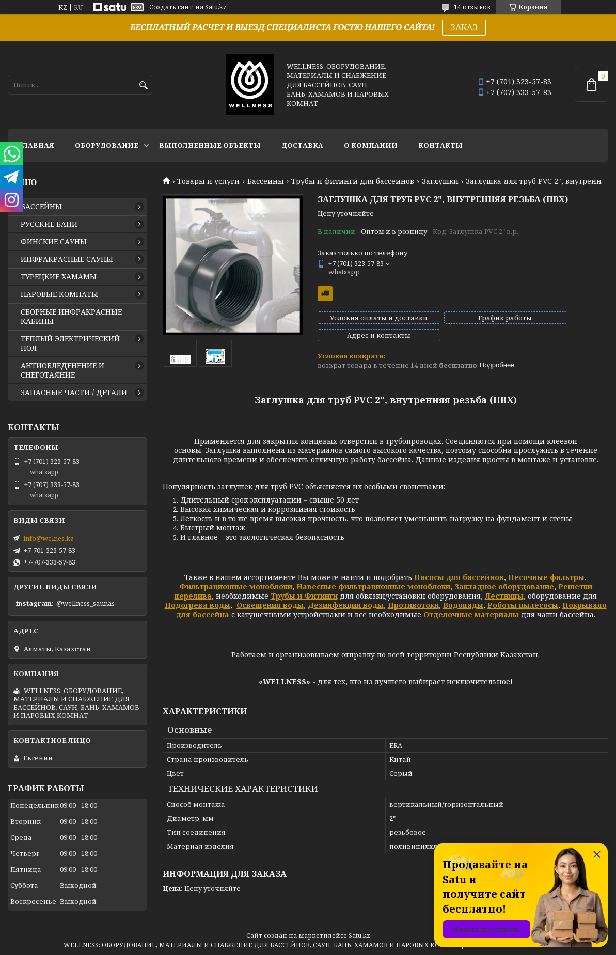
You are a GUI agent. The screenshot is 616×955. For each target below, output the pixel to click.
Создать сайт (171, 7)
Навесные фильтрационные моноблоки (373, 577)
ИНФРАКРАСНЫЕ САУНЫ (67, 259)
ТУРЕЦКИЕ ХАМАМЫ (59, 276)
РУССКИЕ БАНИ (49, 224)
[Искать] (143, 85)
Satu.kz (359, 935)
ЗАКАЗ (464, 27)
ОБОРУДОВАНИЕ (106, 145)
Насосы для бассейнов (459, 568)
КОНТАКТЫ (440, 145)
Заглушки (440, 181)
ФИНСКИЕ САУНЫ (54, 241)
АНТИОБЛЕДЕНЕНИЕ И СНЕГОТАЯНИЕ (62, 370)
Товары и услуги (208, 181)
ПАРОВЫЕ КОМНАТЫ (59, 294)
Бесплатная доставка (325, 293)
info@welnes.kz (48, 538)
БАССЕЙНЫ (41, 206)
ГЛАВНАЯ (36, 145)
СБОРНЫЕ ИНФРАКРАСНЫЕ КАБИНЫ (71, 316)
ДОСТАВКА (302, 145)
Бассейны (265, 181)
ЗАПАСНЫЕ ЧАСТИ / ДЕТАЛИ (74, 392)
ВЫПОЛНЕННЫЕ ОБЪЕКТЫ (210, 145)
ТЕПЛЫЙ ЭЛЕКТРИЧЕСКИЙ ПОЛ (70, 343)
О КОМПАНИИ (371, 145)
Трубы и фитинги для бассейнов (352, 181)
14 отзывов (472, 7)
